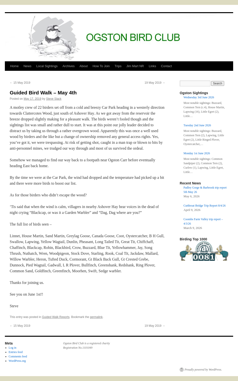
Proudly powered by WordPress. (203, 369)
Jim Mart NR (135, 66)
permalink (96, 317)
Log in (13, 347)
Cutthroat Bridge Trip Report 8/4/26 (205, 205)
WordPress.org (17, 361)
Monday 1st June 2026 (197, 153)
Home (14, 66)
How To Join (101, 66)
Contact (166, 66)
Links (152, 66)
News (28, 66)
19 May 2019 (154, 82)
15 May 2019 (20, 82)
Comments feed (18, 356)
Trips (118, 66)
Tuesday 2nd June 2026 (197, 125)
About (83, 66)
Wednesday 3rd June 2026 (199, 97)
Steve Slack (53, 98)
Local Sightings (47, 66)
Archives (68, 66)
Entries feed (16, 352)
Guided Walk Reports (56, 317)
